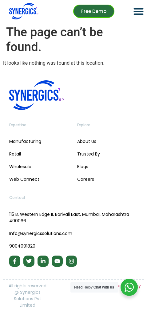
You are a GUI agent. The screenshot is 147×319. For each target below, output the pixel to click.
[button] (138, 11)
